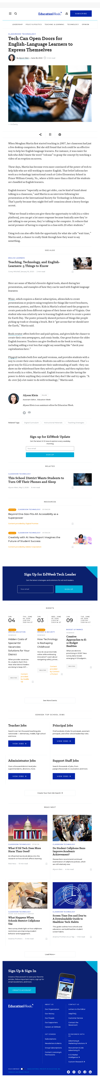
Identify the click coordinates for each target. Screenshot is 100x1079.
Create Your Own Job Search (50, 793)
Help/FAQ (72, 1014)
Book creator (15, 333)
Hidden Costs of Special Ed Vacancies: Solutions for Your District (19, 647)
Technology (73, 24)
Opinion (85, 24)
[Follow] (44, 395)
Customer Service (75, 1018)
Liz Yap (71, 937)
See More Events (50, 700)
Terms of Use (13, 1072)
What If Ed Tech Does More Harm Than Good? (24, 850)
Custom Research (76, 1062)
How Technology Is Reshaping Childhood (47, 643)
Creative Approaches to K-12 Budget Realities (76, 641)
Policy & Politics (34, 24)
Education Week (44, 400)
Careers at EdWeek (53, 1027)
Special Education (17, 632)
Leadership (17, 24)
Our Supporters (51, 1022)
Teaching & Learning (54, 24)
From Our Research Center (21, 914)
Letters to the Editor (76, 1009)
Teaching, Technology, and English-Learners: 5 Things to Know (34, 264)
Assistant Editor (29, 400)
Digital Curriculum (31, 423)
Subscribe (81, 14)
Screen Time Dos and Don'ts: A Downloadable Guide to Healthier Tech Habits (70, 919)
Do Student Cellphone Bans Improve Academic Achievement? (69, 851)
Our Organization (52, 1009)
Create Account (22, 990)
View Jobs (19, 744)
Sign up (69, 589)
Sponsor (46, 509)
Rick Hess (12, 864)
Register (13, 677)
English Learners (16, 258)
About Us (49, 1004)
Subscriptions (50, 1039)
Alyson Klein (24, 58)
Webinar (12, 635)
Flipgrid (12, 357)
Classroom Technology (22, 34)
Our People (49, 1018)
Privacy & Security (46, 632)
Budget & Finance (74, 629)
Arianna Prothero (15, 939)
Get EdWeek (50, 1034)
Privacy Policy (23, 1072)
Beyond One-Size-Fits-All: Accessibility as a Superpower (33, 516)
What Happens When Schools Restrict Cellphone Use (24, 920)
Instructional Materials (53, 423)
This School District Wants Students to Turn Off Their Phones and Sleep (36, 480)
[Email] (35, 589)
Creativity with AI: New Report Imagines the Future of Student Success (34, 539)
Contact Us (73, 1004)
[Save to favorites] (50, 135)
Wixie (11, 299)
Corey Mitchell (14, 272)
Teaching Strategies (76, 423)
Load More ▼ (50, 954)
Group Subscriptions (53, 1048)
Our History (49, 1014)
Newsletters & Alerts (53, 1043)
